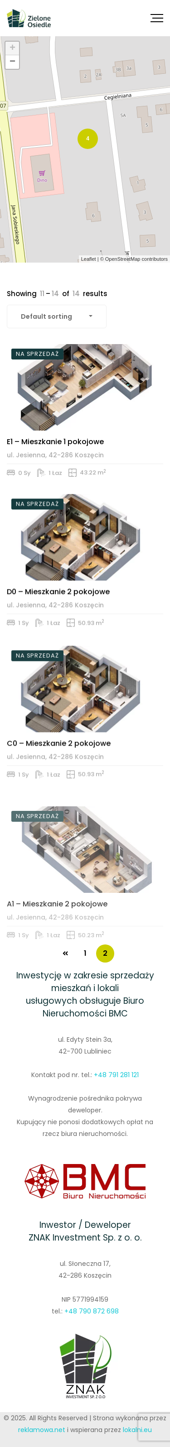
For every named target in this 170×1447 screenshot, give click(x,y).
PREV (65, 953)
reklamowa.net (41, 1429)
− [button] (12, 62)
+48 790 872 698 (91, 1311)
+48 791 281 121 (116, 1074)
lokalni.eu (137, 1429)
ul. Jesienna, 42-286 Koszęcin (55, 472)
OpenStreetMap (123, 259)
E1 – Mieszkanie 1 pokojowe (55, 459)
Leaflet (88, 259)
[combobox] (57, 316)
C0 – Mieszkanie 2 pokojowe (59, 785)
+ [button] (12, 48)
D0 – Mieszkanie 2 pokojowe (58, 623)
